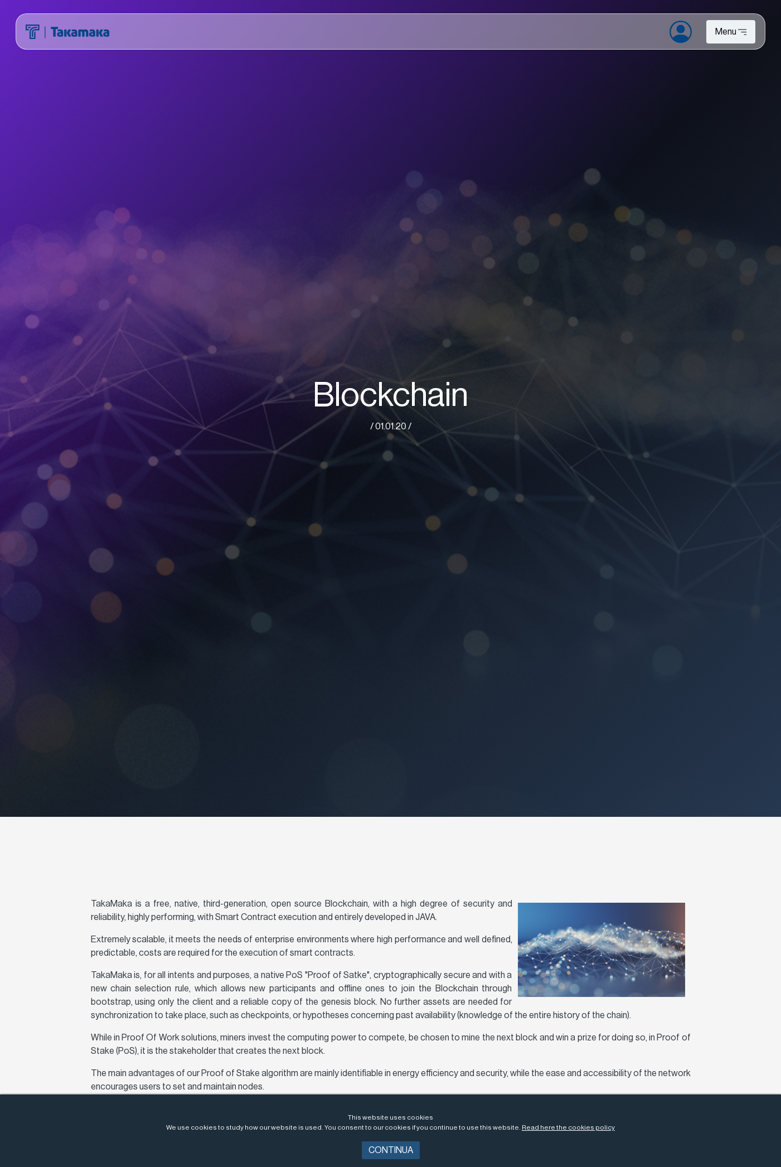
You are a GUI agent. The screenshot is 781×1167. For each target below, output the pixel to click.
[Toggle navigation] (730, 31)
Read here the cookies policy (568, 1127)
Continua (390, 1150)
